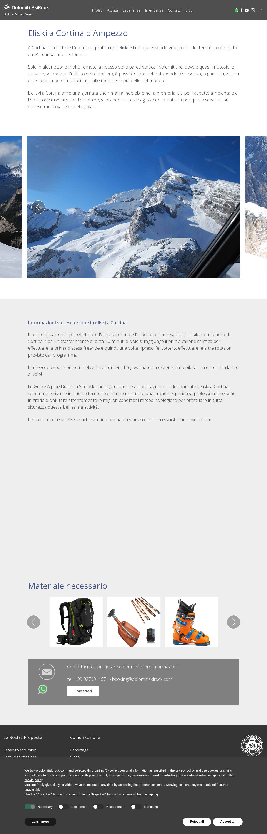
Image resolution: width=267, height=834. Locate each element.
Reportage (79, 750)
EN (262, 10)
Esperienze (131, 10)
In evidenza (154, 10)
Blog (188, 10)
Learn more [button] (40, 821)
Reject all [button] (197, 821)
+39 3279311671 (91, 679)
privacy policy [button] (185, 770)
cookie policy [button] (33, 780)
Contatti (174, 10)
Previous (38, 207)
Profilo (97, 10)
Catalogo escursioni (20, 750)
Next (229, 207)
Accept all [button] (227, 821)
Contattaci (83, 691)
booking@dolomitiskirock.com (142, 679)
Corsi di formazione (20, 757)
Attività (112, 10)
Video (75, 757)
